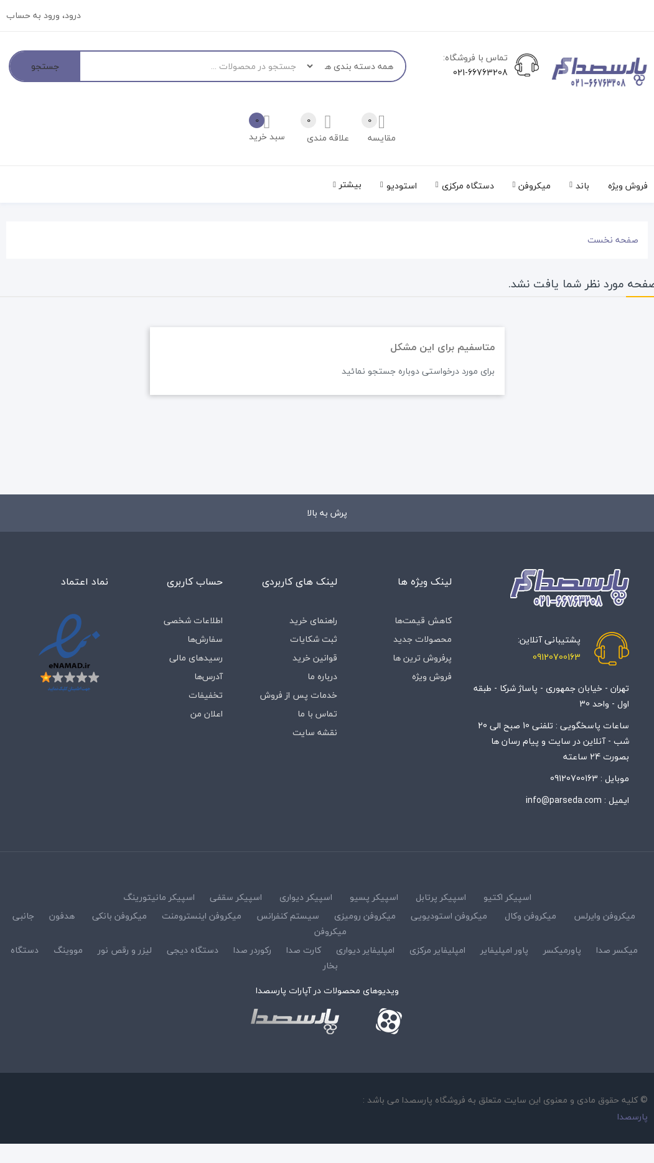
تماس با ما (317, 713)
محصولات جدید (422, 639)
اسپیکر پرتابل (441, 897)
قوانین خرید (314, 657)
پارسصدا (632, 1116)
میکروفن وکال (530, 916)
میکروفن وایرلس (604, 916)
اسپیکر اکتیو (507, 897)
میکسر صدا (617, 950)
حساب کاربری (195, 581)
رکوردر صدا (252, 950)
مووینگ (68, 950)
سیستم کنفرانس (287, 916)
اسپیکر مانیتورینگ (159, 897)
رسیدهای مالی (196, 657)
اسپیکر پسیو (374, 897)
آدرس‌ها (208, 676)
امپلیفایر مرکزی (437, 950)
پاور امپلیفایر (504, 950)
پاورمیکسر (562, 950)
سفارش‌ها (205, 639)
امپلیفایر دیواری (365, 950)
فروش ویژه (432, 676)
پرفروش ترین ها (422, 657)
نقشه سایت (314, 732)
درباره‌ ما (322, 676)
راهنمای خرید (313, 620)
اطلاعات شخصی (193, 620)
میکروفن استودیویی (449, 916)
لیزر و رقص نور (125, 950)
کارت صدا (303, 950)
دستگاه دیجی (192, 950)
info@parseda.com (564, 800)
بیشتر (350, 184)
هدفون (62, 916)
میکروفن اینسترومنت (201, 916)
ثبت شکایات (313, 639)
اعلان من (206, 713)
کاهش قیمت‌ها (423, 620)
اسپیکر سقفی (236, 897)
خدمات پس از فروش (298, 695)
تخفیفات (206, 695)
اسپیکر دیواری (305, 897)
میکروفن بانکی (119, 916)
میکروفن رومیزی (365, 916)
